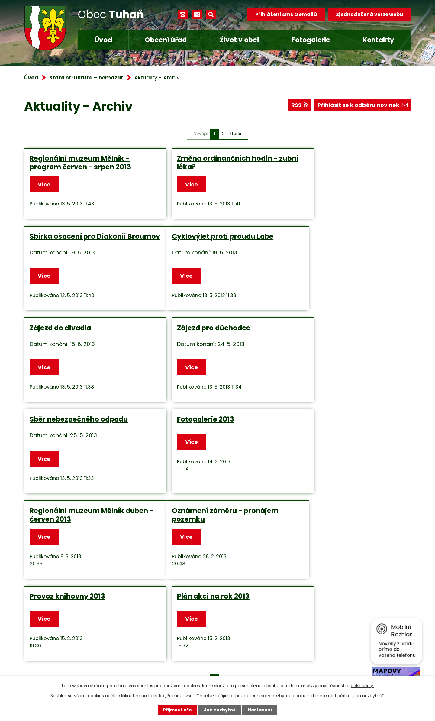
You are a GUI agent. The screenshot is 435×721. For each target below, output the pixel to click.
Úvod (103, 40)
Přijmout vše (177, 710)
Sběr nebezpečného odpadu (79, 359)
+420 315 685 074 (171, 630)
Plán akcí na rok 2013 (326, 458)
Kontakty (378, 40)
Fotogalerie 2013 (188, 359)
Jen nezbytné (220, 710)
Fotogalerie (311, 40)
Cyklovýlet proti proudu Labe (80, 260)
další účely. (362, 686)
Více (44, 184)
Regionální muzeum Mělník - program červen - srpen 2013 (80, 163)
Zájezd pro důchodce (327, 260)
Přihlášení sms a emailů (286, 14)
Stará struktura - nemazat (86, 77)
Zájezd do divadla (190, 260)
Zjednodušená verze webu (369, 14)
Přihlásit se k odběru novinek (362, 105)
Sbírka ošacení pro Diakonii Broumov (338, 163)
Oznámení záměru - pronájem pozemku (83, 462)
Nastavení (260, 710)
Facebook (160, 666)
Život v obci (239, 40)
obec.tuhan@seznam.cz (179, 648)
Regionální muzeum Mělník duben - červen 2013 (337, 363)
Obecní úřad (166, 40)
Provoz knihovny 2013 (197, 458)
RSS (299, 105)
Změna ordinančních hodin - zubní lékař (210, 163)
